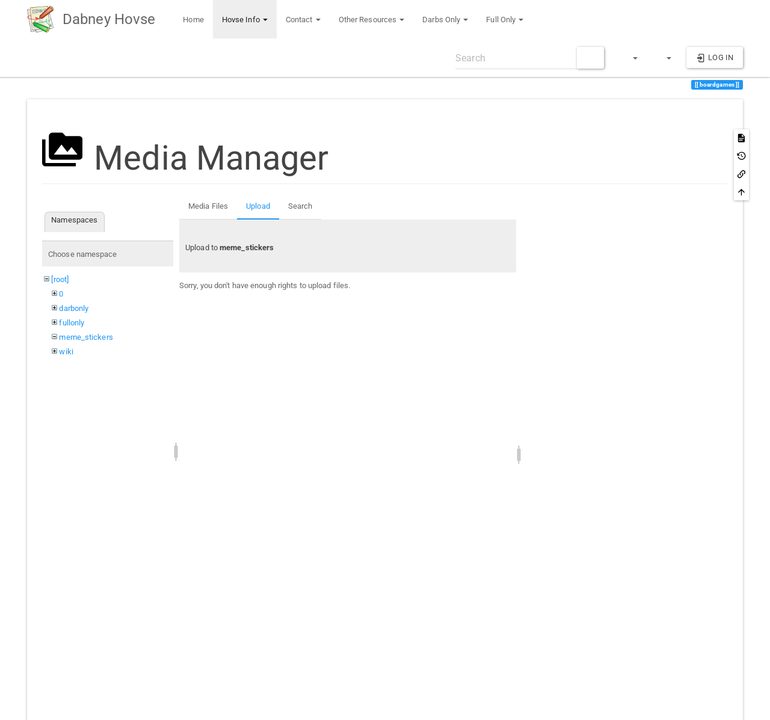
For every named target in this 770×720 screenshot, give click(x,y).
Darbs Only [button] (445, 19)
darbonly (73, 308)
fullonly (71, 322)
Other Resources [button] (372, 19)
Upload (258, 206)
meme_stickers (85, 337)
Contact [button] (303, 19)
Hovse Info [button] (245, 19)
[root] (60, 279)
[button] (630, 57)
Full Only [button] (504, 19)
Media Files (208, 206)
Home (192, 19)
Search (300, 206)
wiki (66, 351)
